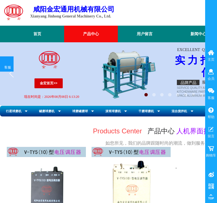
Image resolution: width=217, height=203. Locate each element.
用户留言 (145, 34)
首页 (37, 34)
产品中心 (91, 34)
